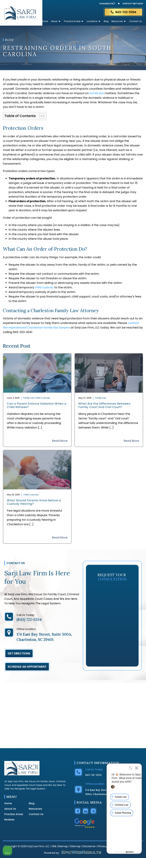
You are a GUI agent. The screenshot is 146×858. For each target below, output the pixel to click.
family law (96, 93)
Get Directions (19, 653)
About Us (10, 808)
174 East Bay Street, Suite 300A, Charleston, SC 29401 (44, 637)
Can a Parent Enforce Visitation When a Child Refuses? (36, 405)
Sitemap (75, 846)
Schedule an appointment (27, 667)
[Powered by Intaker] (121, 852)
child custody (44, 287)
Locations (94, 21)
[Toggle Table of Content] (40, 116)
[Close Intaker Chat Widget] (136, 767)
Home (44, 21)
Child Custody (42, 397)
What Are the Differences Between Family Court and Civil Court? (104, 405)
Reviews (9, 819)
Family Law (28, 397)
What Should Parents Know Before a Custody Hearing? (34, 502)
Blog (106, 21)
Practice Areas (74, 21)
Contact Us (135, 21)
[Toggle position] (130, 767)
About (56, 21)
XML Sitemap (60, 846)
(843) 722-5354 (29, 619)
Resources (118, 21)
